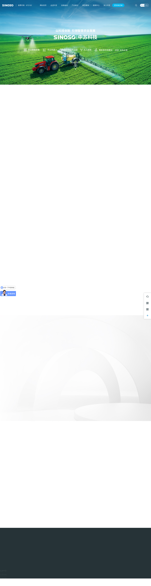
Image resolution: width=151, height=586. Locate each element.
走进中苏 (53, 5)
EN (146, 5)
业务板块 (64, 5)
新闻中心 (96, 5)
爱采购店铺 (118, 5)
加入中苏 (107, 5)
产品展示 (75, 5)
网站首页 (43, 5)
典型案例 (85, 5)
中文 (142, 5)
